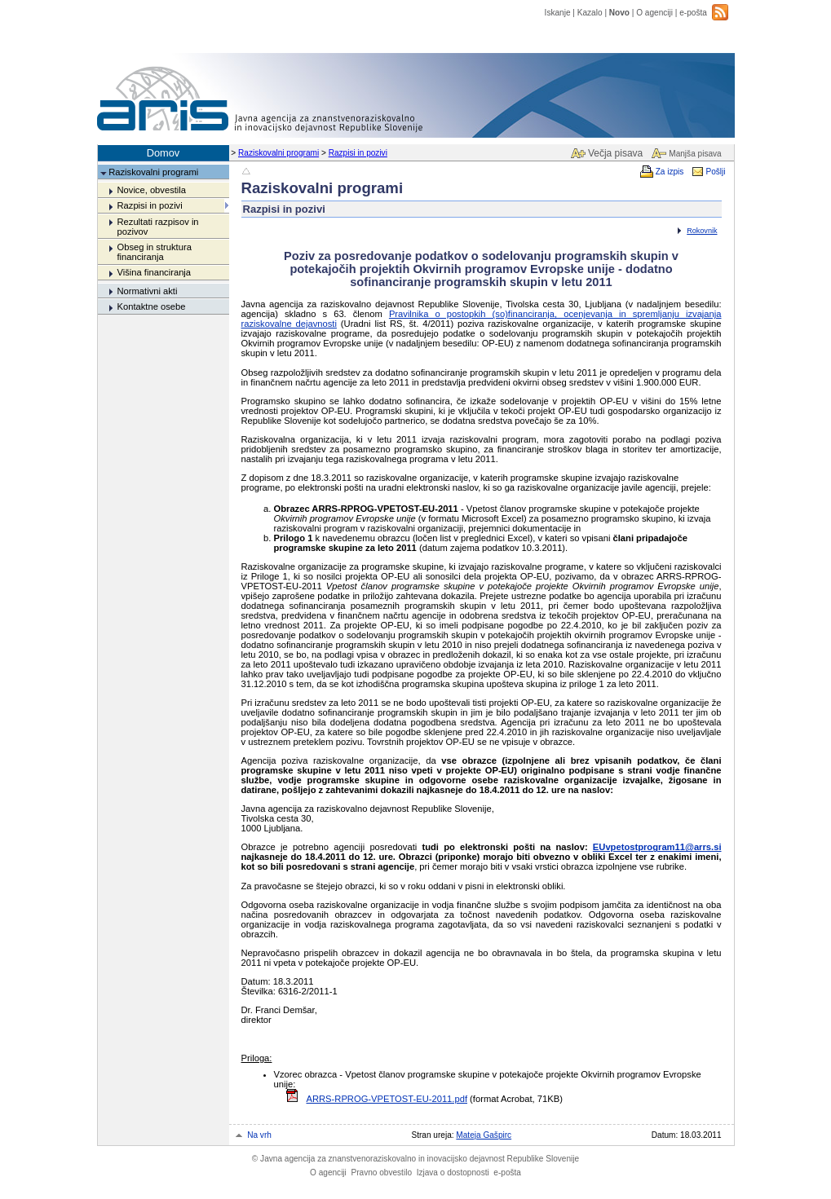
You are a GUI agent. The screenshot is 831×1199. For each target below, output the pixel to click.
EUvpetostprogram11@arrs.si (657, 847)
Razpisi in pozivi (358, 152)
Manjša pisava (695, 153)
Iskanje (558, 12)
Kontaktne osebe (151, 306)
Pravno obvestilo (381, 1172)
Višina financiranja (154, 272)
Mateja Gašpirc (483, 1135)
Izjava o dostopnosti (453, 1172)
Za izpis (670, 171)
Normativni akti (147, 291)
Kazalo (590, 12)
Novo (619, 12)
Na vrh (259, 1135)
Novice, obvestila (151, 190)
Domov (163, 153)
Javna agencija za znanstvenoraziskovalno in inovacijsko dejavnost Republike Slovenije (415, 1158)
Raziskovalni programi (278, 152)
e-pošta (693, 12)
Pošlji (715, 171)
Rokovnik (702, 231)
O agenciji (654, 12)
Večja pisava (615, 153)
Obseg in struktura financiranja (154, 252)
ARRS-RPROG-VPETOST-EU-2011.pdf (387, 1099)
